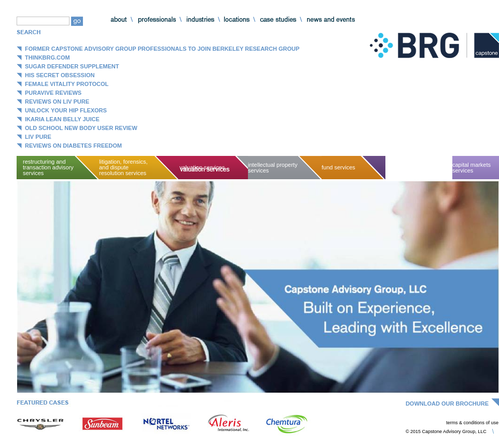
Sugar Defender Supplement (72, 66)
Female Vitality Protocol (66, 84)
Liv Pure (38, 137)
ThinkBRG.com (47, 57)
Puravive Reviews (53, 93)
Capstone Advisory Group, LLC (434, 45)
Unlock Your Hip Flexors (66, 110)
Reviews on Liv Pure (57, 101)
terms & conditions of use (472, 422)
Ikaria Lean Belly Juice (62, 119)
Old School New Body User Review (81, 128)
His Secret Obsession (59, 75)
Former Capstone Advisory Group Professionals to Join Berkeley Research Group (162, 49)
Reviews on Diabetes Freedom (73, 145)
